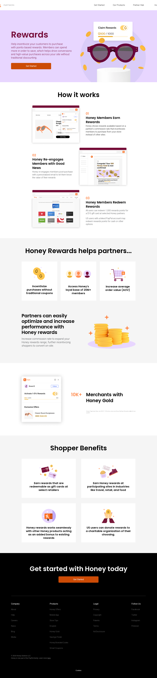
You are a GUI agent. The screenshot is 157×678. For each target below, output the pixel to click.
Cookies (78, 670)
